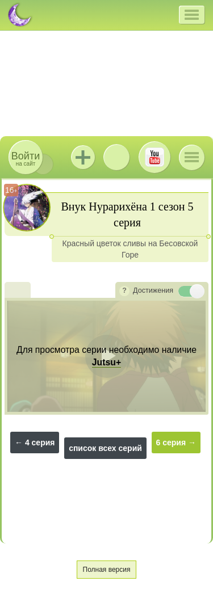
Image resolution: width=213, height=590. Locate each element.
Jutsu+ (83, 157)
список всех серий (105, 448)
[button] (191, 15)
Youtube (154, 157)
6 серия (171, 442)
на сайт (25, 158)
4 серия (40, 442)
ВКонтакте (116, 157)
